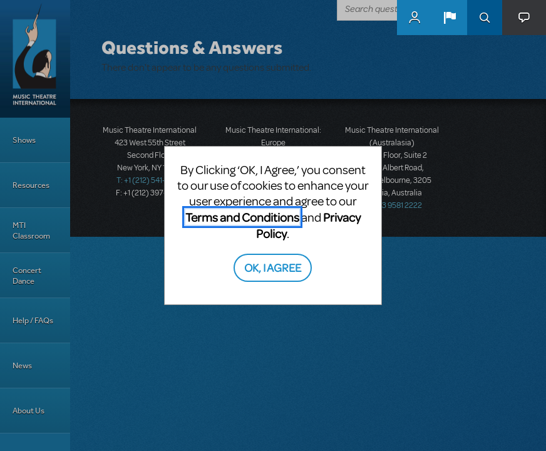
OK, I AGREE (272, 267)
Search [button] (484, 17)
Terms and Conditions (242, 217)
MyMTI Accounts (414, 17)
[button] (449, 17)
